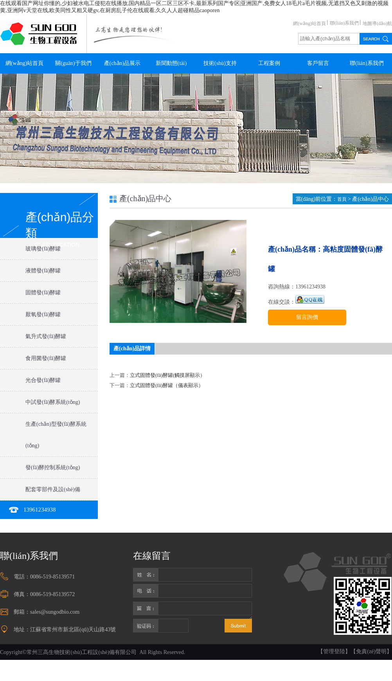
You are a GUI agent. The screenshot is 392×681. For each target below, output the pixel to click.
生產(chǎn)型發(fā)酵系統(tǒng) (55, 435)
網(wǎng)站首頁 (309, 23)
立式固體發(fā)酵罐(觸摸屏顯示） (167, 375)
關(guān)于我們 (73, 63)
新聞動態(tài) (171, 63)
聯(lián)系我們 (344, 23)
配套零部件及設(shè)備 (52, 489)
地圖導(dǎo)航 (377, 23)
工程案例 (269, 63)
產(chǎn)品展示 (122, 63)
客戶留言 (318, 63)
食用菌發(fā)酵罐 (45, 358)
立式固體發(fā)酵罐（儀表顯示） (166, 385)
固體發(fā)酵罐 (43, 292)
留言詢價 (307, 317)
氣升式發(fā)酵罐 (45, 336)
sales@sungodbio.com (54, 612)
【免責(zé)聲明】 (371, 651)
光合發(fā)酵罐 (43, 380)
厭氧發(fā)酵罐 (43, 314)
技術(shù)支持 (220, 63)
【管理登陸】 (334, 651)
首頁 (342, 199)
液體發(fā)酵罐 (43, 271)
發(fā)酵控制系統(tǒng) (52, 467)
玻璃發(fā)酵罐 (43, 249)
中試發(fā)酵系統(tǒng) (52, 402)
